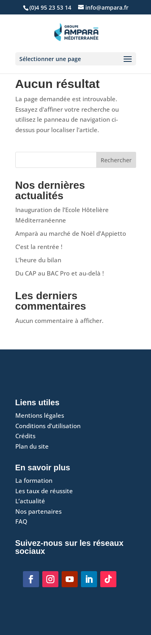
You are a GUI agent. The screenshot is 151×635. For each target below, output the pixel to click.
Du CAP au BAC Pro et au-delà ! (59, 273)
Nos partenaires (38, 511)
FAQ (21, 521)
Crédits (25, 436)
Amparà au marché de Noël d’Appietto (70, 233)
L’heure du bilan (38, 260)
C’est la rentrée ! (38, 247)
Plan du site (32, 446)
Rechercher (116, 160)
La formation (33, 480)
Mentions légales (39, 415)
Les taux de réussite (44, 491)
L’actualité (30, 501)
